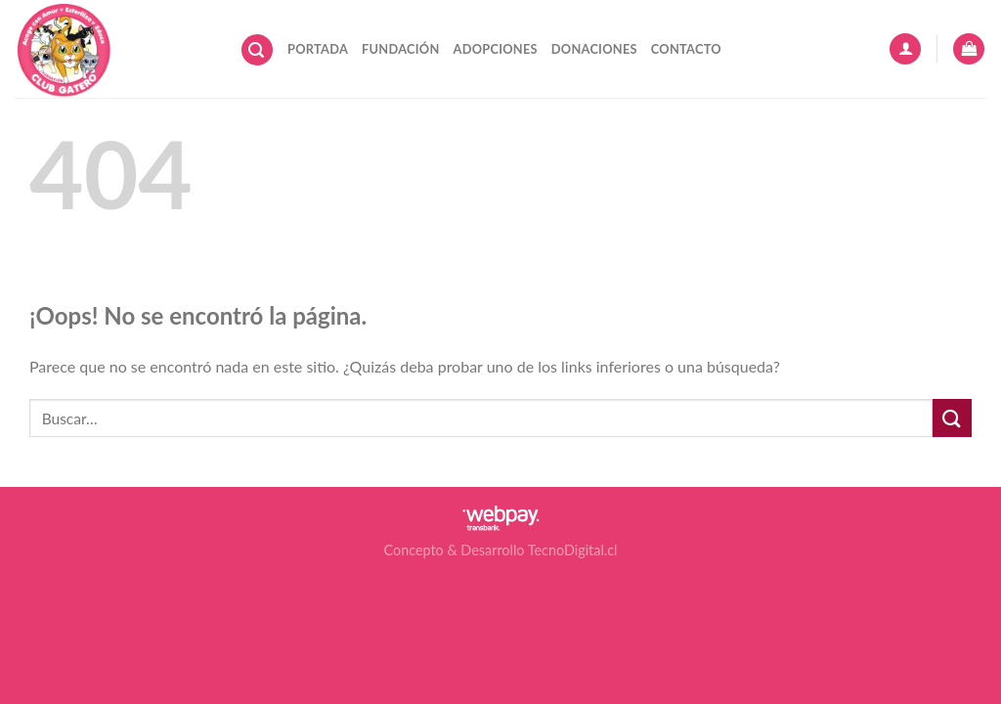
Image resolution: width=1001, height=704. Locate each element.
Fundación (400, 49)
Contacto (686, 49)
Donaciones (594, 49)
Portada (317, 49)
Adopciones (496, 49)
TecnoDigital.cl (573, 550)
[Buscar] (257, 50)
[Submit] (952, 418)
